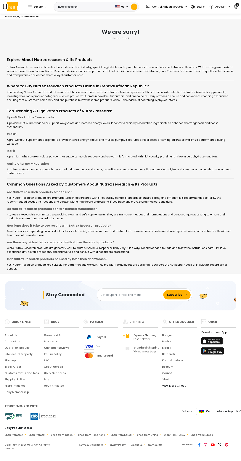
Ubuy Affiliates (54, 386)
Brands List (51, 341)
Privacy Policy (117, 445)
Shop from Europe (202, 435)
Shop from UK (37, 435)
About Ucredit (53, 367)
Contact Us (12, 341)
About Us (11, 335)
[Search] (134, 7)
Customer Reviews (56, 348)
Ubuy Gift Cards (55, 373)
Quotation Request (17, 348)
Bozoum (167, 367)
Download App (54, 335)
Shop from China (147, 435)
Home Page (12, 16)
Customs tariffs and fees (22, 373)
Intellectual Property (19, 354)
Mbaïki (166, 348)
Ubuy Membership (17, 392)
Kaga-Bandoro (172, 360)
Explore (35, 7)
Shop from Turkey (174, 435)
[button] (166, 6)
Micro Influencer (16, 386)
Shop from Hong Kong (91, 435)
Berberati (168, 354)
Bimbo (166, 341)
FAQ (46, 360)
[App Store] (212, 342)
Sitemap (10, 360)
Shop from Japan (62, 435)
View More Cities (174, 386)
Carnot (167, 373)
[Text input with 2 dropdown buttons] (83, 7)
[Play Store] (212, 352)
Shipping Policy (15, 379)
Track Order (13, 367)
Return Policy (53, 354)
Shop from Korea (121, 435)
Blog (47, 379)
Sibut (165, 379)
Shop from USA (14, 435)
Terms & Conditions (91, 445)
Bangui (166, 335)
